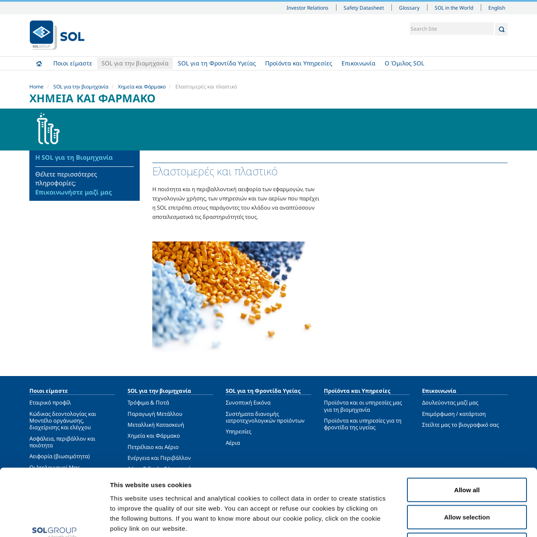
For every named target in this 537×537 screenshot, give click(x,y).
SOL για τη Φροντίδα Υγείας (217, 63)
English (496, 7)
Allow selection (467, 454)
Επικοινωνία (358, 63)
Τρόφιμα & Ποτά (148, 402)
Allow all (467, 427)
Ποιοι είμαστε (72, 63)
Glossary (409, 7)
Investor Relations (307, 7)
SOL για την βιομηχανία (135, 63)
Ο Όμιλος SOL (404, 63)
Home (39, 63)
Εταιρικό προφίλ (50, 402)
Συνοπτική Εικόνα (248, 402)
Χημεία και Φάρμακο (142, 86)
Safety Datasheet (364, 7)
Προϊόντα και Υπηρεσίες (298, 63)
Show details (436, 520)
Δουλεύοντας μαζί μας (450, 402)
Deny (467, 481)
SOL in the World (454, 7)
